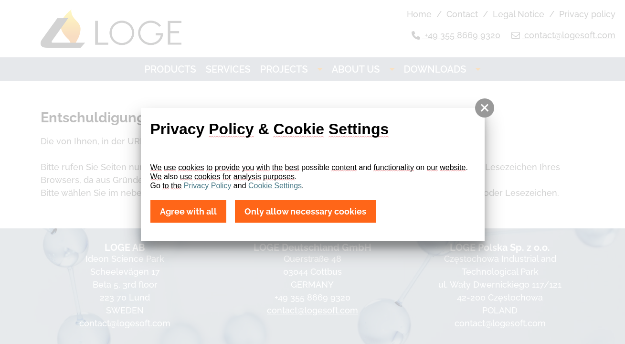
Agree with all (188, 211)
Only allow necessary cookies (305, 211)
